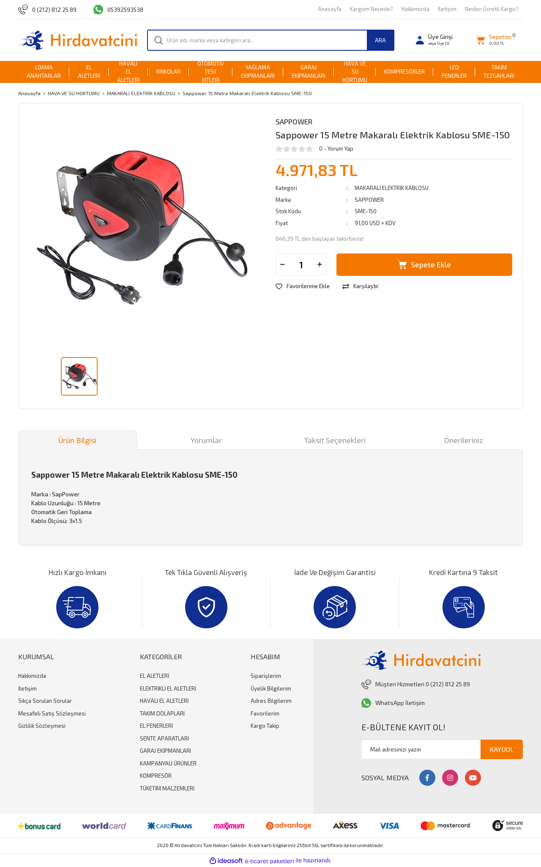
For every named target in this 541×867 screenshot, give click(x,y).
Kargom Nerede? (371, 9)
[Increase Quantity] (319, 264)
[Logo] (77, 40)
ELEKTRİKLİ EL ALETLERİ (168, 688)
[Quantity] (301, 264)
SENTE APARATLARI (164, 738)
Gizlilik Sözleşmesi (42, 725)
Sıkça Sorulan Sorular (45, 700)
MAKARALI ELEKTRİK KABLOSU (392, 187)
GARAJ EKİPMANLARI (165, 750)
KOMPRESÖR (156, 775)
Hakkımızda (415, 9)
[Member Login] (434, 40)
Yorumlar (206, 440)
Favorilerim (265, 713)
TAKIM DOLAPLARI (162, 713)
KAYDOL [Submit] (501, 749)
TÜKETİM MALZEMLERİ (167, 788)
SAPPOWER (294, 121)
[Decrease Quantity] (282, 264)
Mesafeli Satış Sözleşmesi (52, 713)
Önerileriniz (463, 440)
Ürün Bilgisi (77, 440)
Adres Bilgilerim (271, 700)
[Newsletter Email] (442, 749)
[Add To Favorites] (303, 286)
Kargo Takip (265, 725)
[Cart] (493, 40)
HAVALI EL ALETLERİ (164, 700)
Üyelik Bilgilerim (271, 688)
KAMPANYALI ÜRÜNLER (168, 763)
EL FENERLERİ (156, 725)
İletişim (447, 9)
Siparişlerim (266, 675)
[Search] (270, 40)
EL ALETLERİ (154, 675)
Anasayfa (330, 9)
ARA (380, 40)
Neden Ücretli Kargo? (492, 9)
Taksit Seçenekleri (335, 440)
